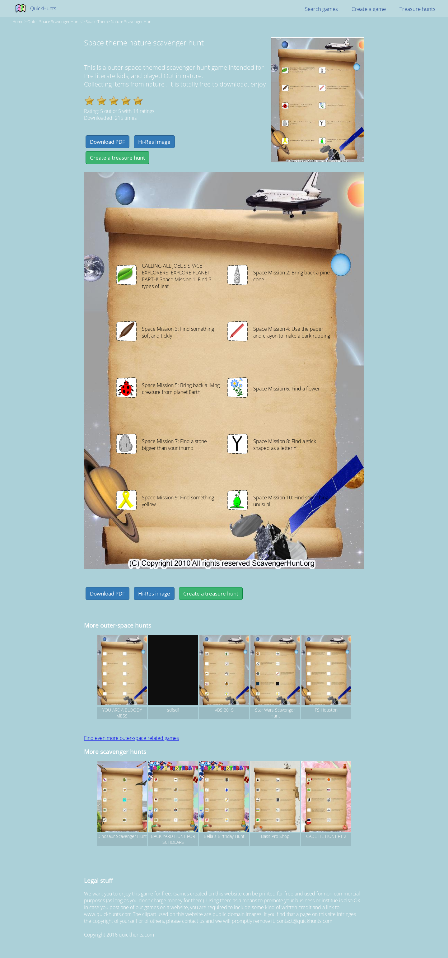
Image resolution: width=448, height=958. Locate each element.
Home (17, 21)
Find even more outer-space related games (131, 738)
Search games (321, 8)
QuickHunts (43, 8)
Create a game (369, 8)
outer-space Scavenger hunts (54, 21)
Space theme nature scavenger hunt (119, 21)
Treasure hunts (417, 8)
